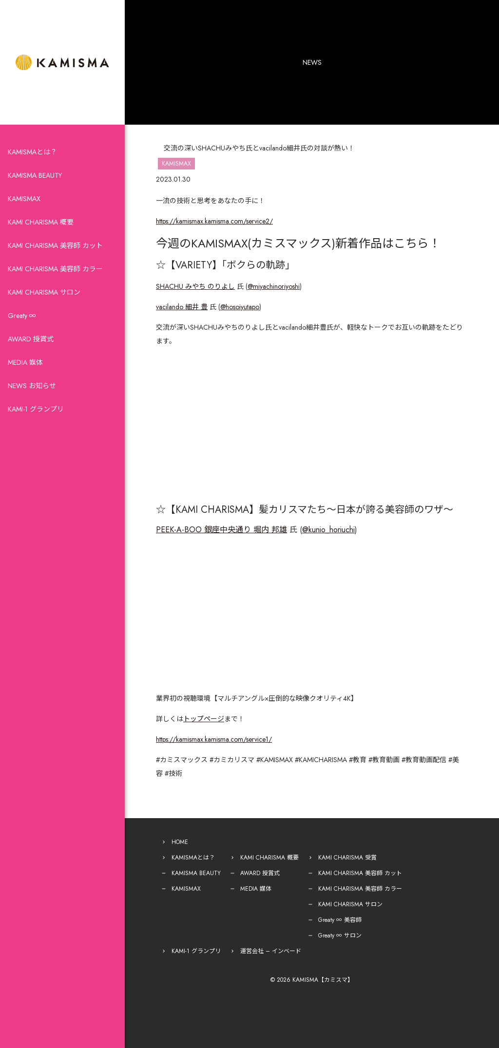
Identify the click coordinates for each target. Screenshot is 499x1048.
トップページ (203, 719)
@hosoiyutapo (239, 307)
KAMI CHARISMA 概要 (41, 222)
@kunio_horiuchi (328, 529)
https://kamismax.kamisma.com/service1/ (214, 739)
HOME (180, 842)
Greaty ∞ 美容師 (340, 920)
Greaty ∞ (22, 315)
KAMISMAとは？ (32, 152)
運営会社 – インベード (270, 951)
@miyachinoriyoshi (274, 286)
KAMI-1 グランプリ (36, 409)
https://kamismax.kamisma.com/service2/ (214, 221)
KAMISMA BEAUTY (35, 175)
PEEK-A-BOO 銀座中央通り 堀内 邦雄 (221, 529)
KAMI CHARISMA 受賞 (347, 857)
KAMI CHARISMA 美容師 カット (55, 245)
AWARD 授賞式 (31, 339)
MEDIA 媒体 (25, 362)
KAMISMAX (24, 199)
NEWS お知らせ (32, 386)
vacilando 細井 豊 (182, 307)
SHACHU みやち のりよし (195, 286)
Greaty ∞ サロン (340, 935)
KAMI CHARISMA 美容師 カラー (55, 269)
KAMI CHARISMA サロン (44, 292)
